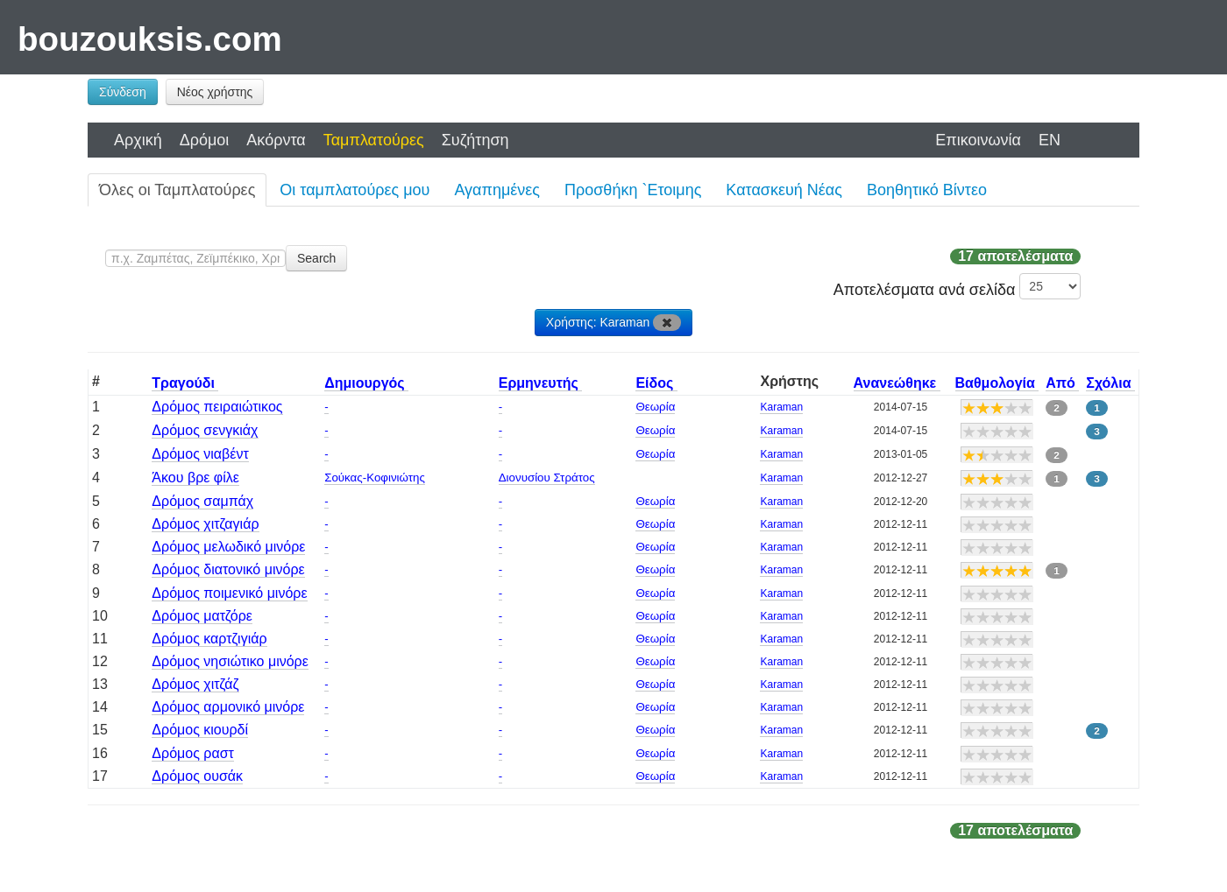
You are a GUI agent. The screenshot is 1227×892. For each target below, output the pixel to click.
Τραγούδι (185, 383)
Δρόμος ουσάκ (197, 776)
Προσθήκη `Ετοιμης (632, 190)
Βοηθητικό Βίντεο (927, 190)
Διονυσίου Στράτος (547, 477)
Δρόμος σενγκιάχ (205, 430)
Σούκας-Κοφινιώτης (374, 477)
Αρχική (138, 140)
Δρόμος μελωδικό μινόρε (228, 546)
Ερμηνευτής (541, 383)
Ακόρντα (275, 140)
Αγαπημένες (497, 190)
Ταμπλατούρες (373, 140)
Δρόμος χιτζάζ (195, 684)
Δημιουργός (366, 383)
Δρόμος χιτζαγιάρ (205, 523)
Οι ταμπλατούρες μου (354, 190)
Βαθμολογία (997, 383)
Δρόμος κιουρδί (200, 729)
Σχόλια (1110, 383)
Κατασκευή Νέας (784, 190)
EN (1049, 140)
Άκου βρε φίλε (195, 477)
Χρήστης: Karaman (613, 322)
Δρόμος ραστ (193, 753)
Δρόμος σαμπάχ (202, 501)
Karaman (781, 407)
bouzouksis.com (150, 39)
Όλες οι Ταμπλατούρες (177, 190)
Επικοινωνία (978, 140)
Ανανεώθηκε (897, 383)
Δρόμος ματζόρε (202, 615)
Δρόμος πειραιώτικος (217, 406)
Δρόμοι (205, 140)
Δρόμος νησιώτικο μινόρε (230, 661)
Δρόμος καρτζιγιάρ (209, 638)
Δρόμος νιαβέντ (200, 453)
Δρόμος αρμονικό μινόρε (228, 706)
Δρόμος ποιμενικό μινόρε (229, 593)
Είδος (656, 383)
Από (1062, 383)
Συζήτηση (475, 140)
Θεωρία (655, 406)
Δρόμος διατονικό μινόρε (228, 569)
